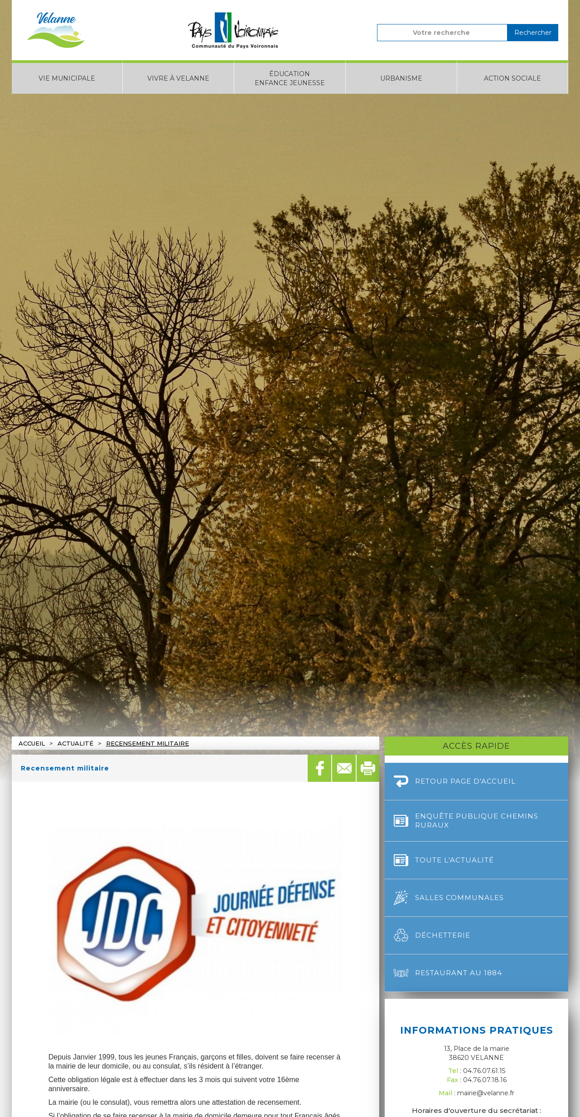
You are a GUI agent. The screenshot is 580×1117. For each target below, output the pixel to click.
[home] (56, 30)
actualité (75, 743)
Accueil (32, 743)
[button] (67, 77)
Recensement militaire (147, 743)
